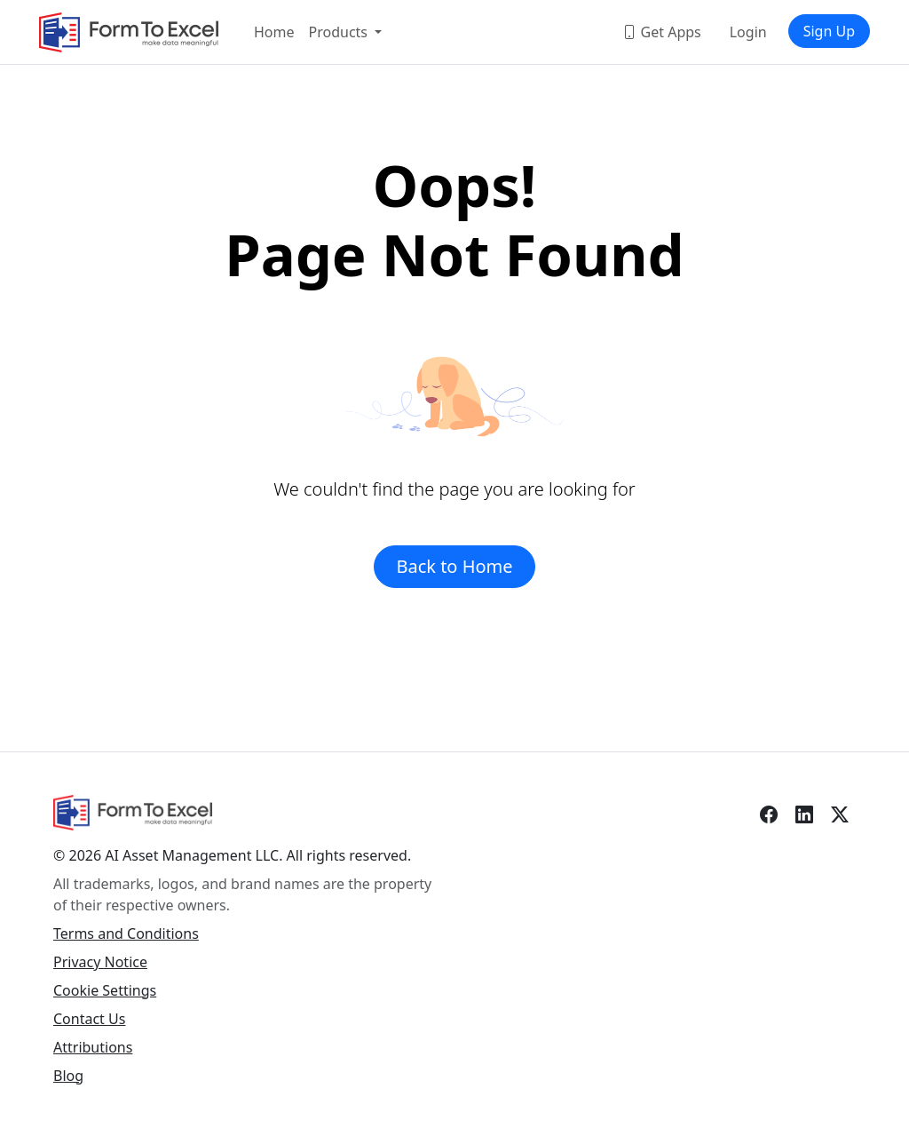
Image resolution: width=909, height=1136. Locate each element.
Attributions (92, 1047)
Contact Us (89, 1019)
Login (748, 32)
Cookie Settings (104, 990)
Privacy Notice (100, 962)
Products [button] (340, 32)
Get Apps (661, 32)
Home (274, 32)
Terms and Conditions (126, 933)
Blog (68, 1075)
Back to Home (454, 566)
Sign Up (829, 31)
